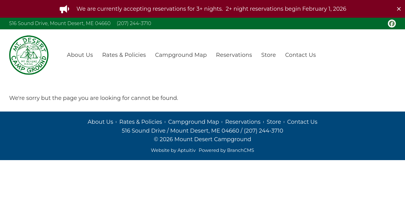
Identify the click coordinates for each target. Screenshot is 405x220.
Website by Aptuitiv (173, 150)
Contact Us (302, 122)
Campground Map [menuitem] (181, 55)
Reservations (242, 122)
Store (274, 122)
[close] (399, 9)
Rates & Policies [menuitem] (124, 55)
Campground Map (193, 122)
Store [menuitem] (268, 55)
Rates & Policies (140, 122)
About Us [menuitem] (80, 55)
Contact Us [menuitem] (300, 55)
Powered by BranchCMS (226, 150)
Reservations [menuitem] (234, 55)
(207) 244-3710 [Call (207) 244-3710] (134, 23)
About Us (100, 122)
